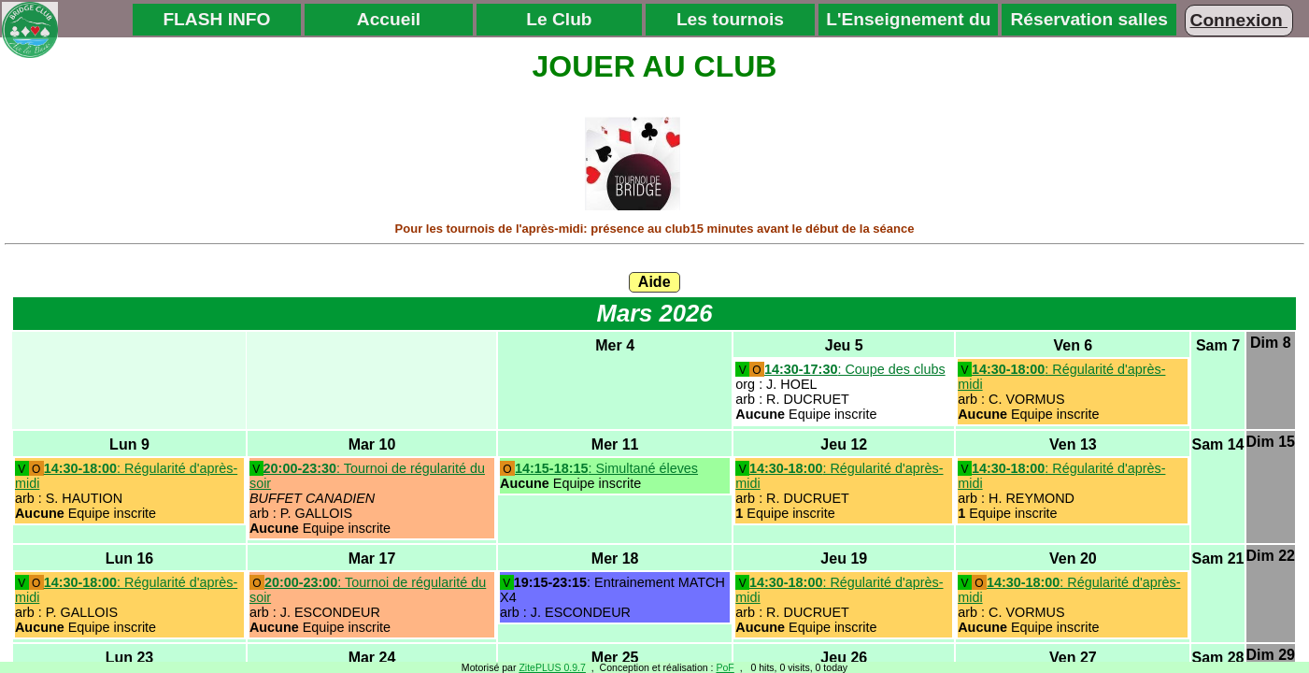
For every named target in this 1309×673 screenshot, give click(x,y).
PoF (724, 667)
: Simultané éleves (606, 468)
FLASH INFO (216, 19)
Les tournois (730, 19)
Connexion (1239, 20)
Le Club (558, 19)
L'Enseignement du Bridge (908, 22)
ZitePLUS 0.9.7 (552, 667)
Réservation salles (1089, 19)
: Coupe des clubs (855, 369)
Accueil (388, 19)
